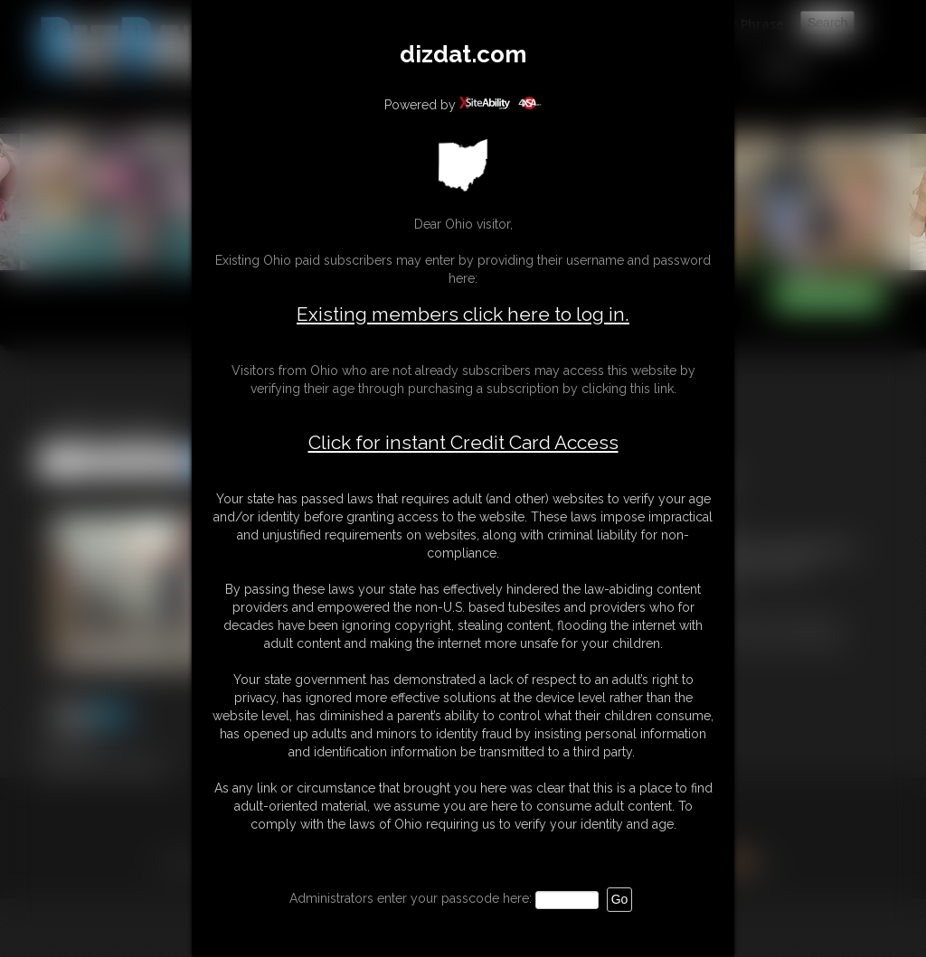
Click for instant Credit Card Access (463, 443)
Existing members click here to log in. (463, 314)
